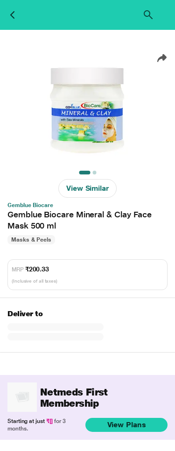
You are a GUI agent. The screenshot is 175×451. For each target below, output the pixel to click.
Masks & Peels (31, 239)
